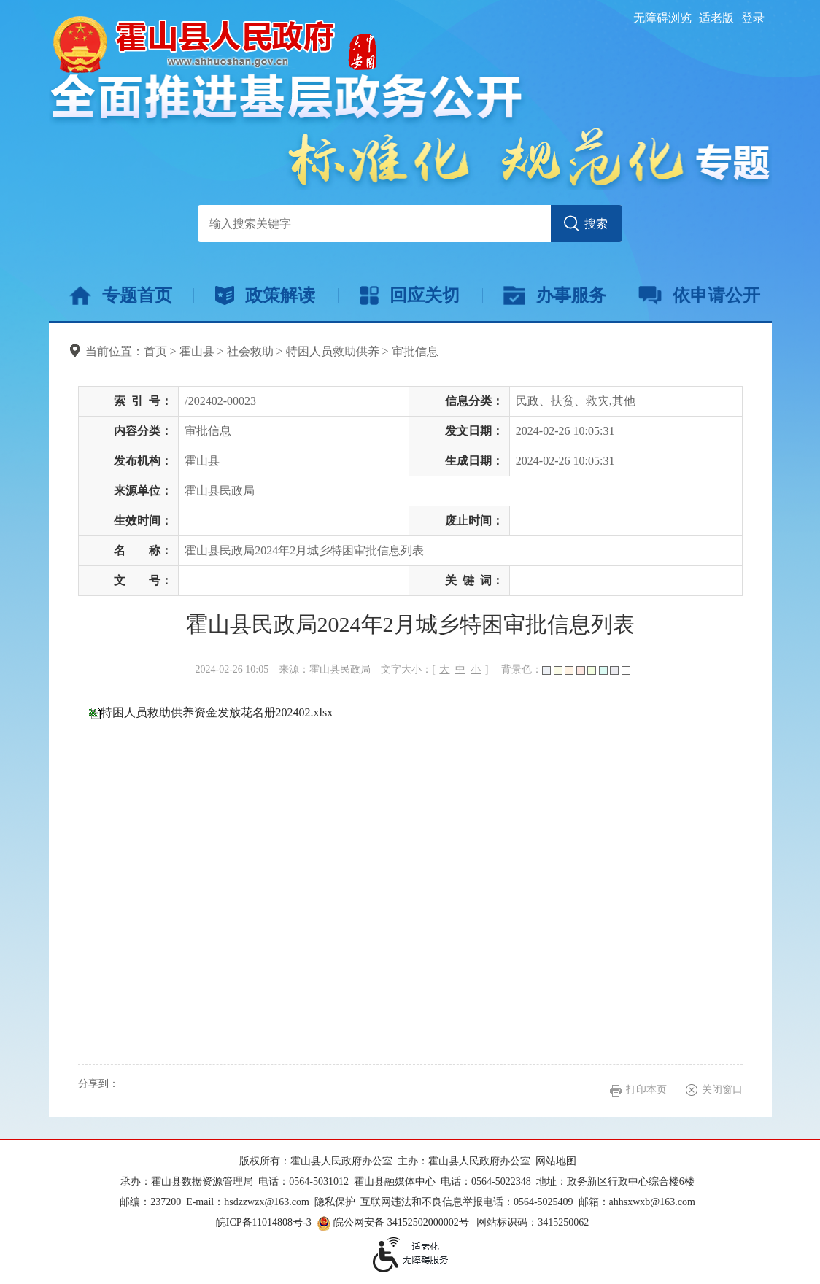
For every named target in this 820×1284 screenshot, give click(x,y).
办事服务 (554, 295)
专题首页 (120, 295)
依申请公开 (699, 295)
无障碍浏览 (662, 18)
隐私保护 (334, 1201)
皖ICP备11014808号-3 (264, 1222)
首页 (155, 351)
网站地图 (555, 1161)
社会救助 (250, 351)
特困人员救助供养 (332, 351)
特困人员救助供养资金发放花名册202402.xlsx (217, 712)
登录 (753, 18)
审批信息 (415, 351)
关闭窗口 (722, 1089)
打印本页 (646, 1089)
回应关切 (410, 295)
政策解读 (265, 295)
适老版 (716, 18)
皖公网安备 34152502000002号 (394, 1222)
